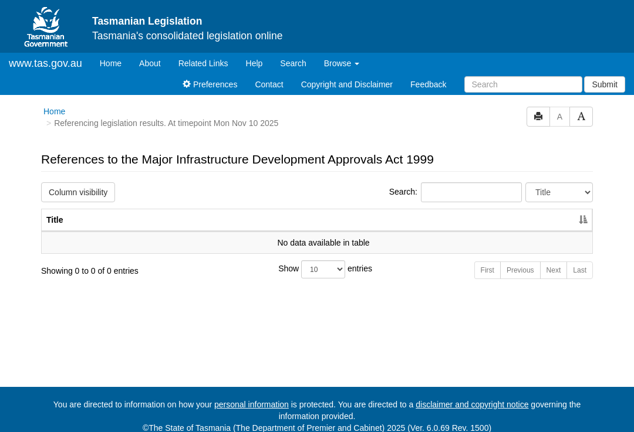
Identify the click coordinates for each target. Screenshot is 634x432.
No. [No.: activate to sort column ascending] (495, 210)
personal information (251, 394)
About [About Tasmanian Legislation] (150, 53)
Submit (605, 74)
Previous (520, 260)
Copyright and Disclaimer (347, 74)
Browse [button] (342, 53)
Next (554, 260)
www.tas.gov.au (45, 53)
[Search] (523, 74)
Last (579, 260)
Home (115, 52)
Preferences (210, 74)
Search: (455, 182)
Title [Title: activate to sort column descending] (54, 210)
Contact (269, 74)
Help (254, 53)
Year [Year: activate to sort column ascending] (549, 210)
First (487, 260)
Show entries (317, 259)
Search (293, 53)
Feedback (428, 74)
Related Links (203, 53)
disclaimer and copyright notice (472, 394)
